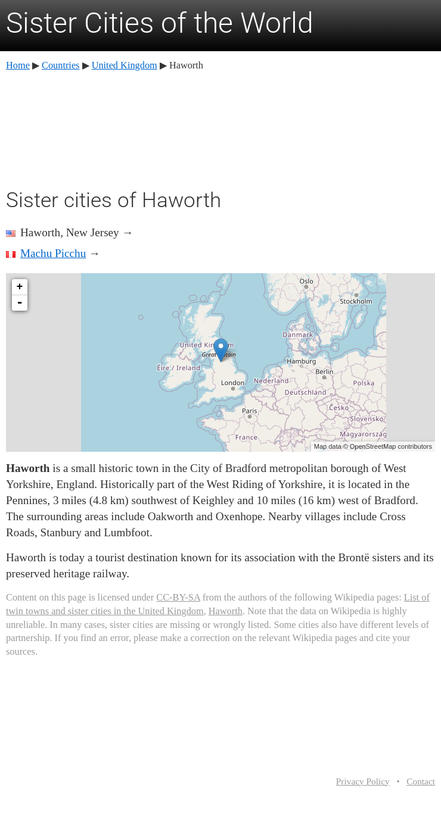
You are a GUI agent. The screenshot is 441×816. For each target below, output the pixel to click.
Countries (60, 65)
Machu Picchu (53, 253)
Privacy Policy (363, 781)
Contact (420, 781)
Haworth (226, 611)
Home (18, 65)
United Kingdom (124, 65)
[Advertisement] (220, 128)
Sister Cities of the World (159, 23)
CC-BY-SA (178, 597)
